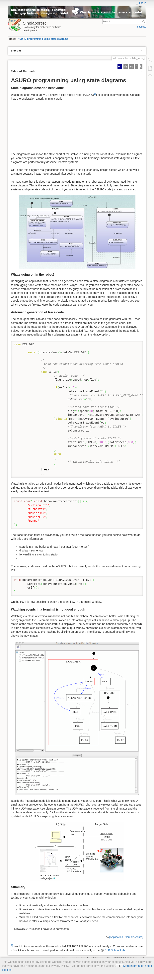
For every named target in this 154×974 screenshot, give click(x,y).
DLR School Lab (115, 950)
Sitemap (141, 26)
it (141, 66)
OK (120, 966)
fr (136, 66)
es (131, 66)
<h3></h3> (77, 128)
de (125, 66)
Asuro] (139, 936)
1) (95, 94)
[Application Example (121, 936)
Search (144, 21)
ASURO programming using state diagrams (43, 39)
